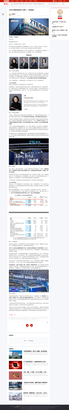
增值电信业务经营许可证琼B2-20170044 (34, 406)
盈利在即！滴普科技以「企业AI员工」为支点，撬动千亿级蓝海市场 (40, 393)
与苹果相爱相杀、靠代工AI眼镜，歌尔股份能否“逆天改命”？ (39, 351)
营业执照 (47, 407)
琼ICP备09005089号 (13, 406)
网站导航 (60, 1)
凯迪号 (55, 1)
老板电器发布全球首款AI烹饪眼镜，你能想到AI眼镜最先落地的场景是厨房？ (35, 384)
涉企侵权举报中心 (52, 407)
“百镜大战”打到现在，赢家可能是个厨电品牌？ (35, 382)
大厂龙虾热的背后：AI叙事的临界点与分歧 (34, 361)
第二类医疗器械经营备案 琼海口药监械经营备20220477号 (37, 407)
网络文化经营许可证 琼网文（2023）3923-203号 (48, 406)
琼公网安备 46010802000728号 (22, 406)
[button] (6, 1)
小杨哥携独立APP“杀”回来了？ (58, 26)
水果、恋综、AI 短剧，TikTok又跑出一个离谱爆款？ (37, 372)
